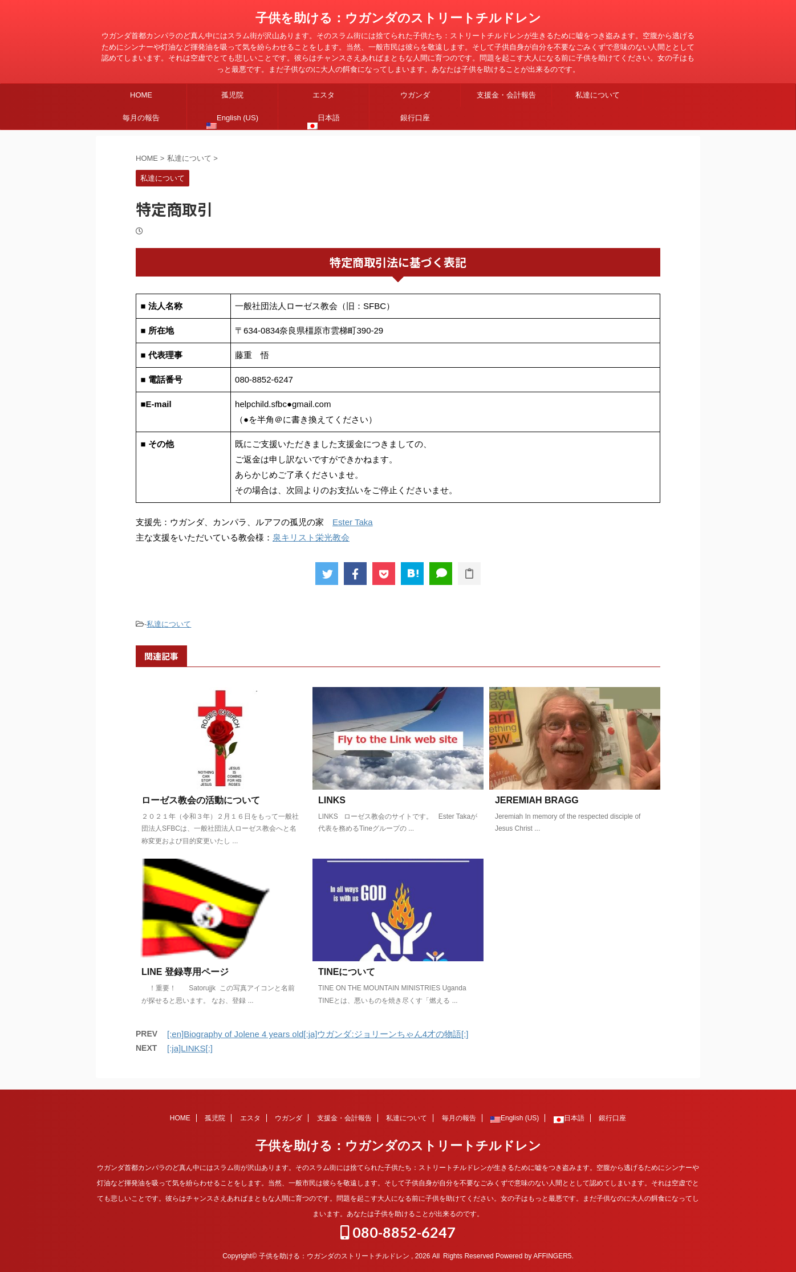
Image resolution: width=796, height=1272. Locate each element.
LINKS (332, 800)
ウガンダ (415, 95)
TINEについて (346, 972)
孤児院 (232, 95)
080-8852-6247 (398, 1232)
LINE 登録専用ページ (185, 972)
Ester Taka (352, 522)
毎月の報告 (141, 117)
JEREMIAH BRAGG (537, 800)
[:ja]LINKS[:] (190, 1048)
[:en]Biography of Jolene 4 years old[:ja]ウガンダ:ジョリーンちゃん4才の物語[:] (318, 1034)
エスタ (323, 95)
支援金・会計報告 (506, 95)
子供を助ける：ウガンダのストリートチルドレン (398, 18)
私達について (597, 95)
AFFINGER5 (552, 1256)
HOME (141, 95)
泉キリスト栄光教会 (311, 537)
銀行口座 (415, 117)
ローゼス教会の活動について (200, 800)
